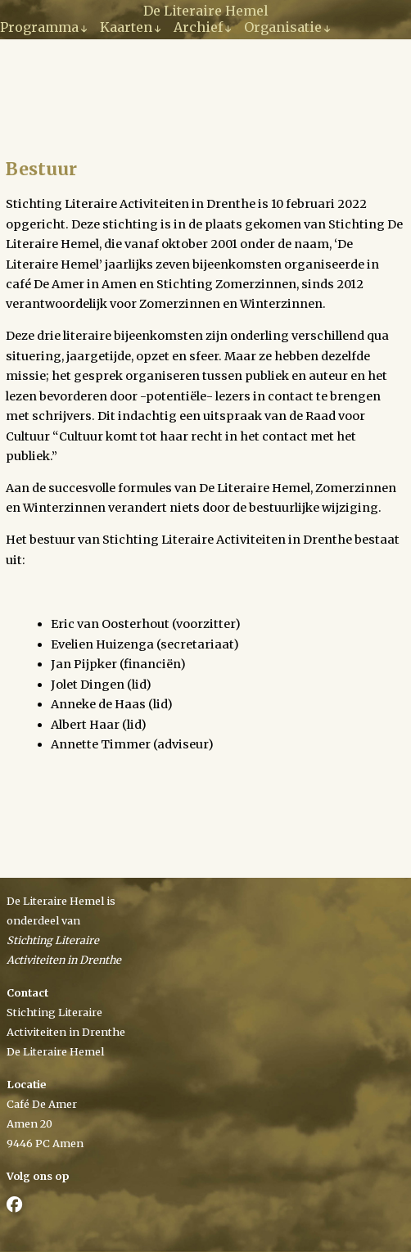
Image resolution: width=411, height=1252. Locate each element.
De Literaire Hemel (206, 10)
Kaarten (126, 27)
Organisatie (283, 27)
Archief (198, 27)
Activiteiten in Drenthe (66, 1031)
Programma (39, 27)
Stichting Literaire (54, 1012)
